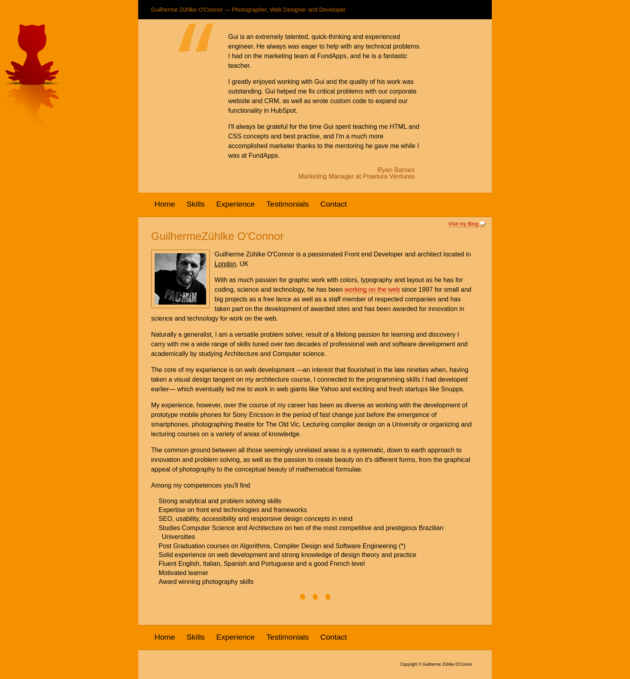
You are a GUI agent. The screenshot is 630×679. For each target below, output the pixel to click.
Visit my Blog (463, 224)
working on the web (372, 289)
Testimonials (287, 204)
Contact (333, 204)
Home (165, 204)
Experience (235, 204)
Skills (196, 204)
